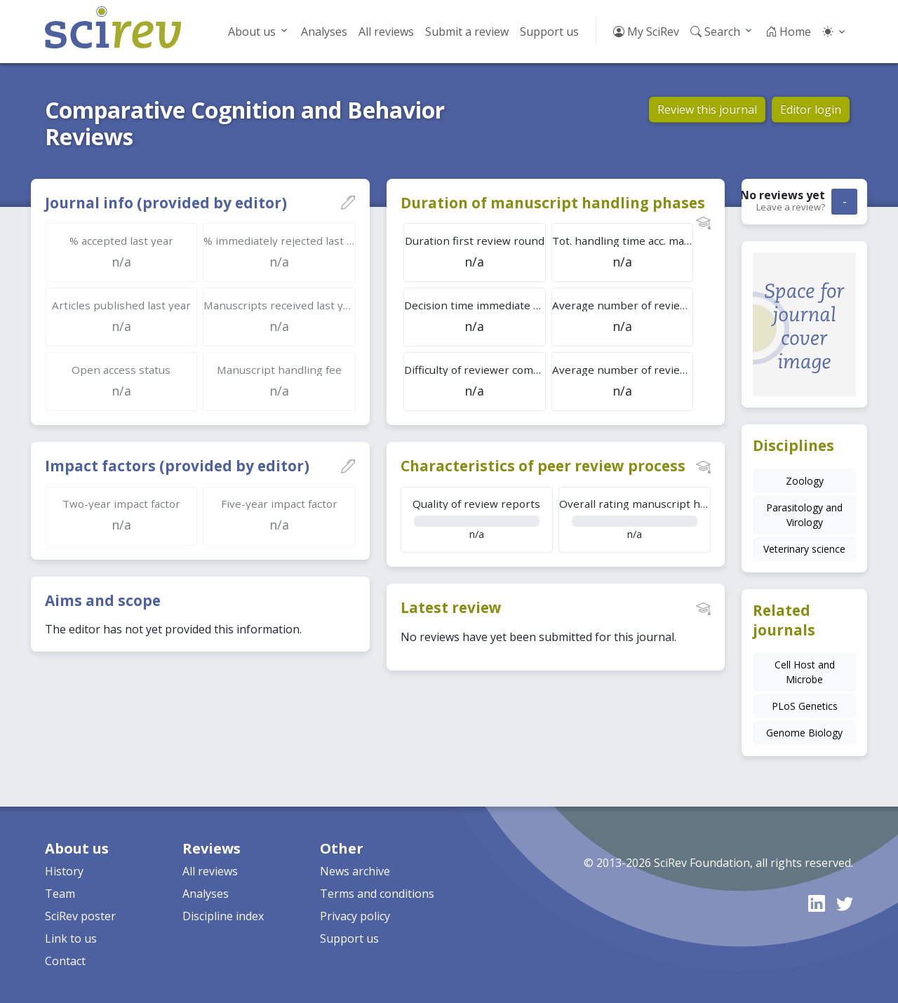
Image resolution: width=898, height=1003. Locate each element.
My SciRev (646, 31)
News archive (355, 871)
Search (715, 31)
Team (60, 893)
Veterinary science (804, 549)
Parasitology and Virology (804, 515)
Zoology (805, 480)
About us (252, 31)
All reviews (386, 31)
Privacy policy (355, 916)
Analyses (324, 31)
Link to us (71, 938)
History (64, 871)
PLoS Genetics (805, 706)
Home (788, 31)
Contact (65, 961)
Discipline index (223, 916)
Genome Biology (804, 732)
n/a (476, 519)
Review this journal (707, 109)
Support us (549, 31)
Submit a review (467, 31)
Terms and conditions (377, 893)
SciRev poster (80, 916)
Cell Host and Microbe (805, 672)
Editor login (810, 109)
